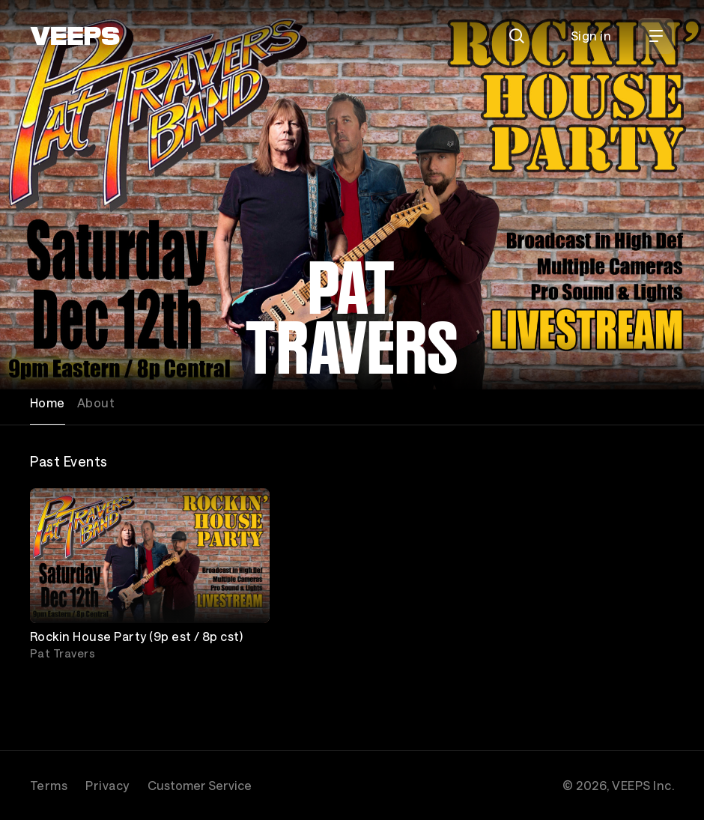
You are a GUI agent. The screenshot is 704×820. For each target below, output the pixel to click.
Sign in (591, 35)
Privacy (107, 785)
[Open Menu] (656, 36)
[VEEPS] (75, 36)
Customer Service (200, 785)
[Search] (517, 36)
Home (47, 402)
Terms (48, 785)
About (96, 402)
